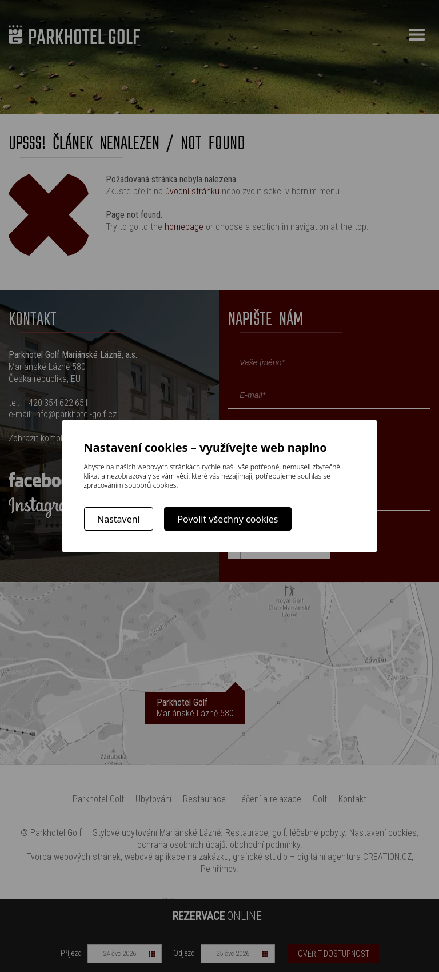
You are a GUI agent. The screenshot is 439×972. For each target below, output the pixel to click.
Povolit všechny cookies (227, 519)
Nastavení (118, 519)
